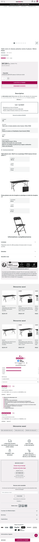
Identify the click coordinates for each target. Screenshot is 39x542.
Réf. (7, 52)
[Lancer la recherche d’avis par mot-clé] (37, 382)
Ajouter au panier (19, 82)
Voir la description (4, 55)
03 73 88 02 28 (19, 473)
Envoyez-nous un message (19, 465)
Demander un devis (19, 86)
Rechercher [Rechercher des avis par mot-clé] (19, 382)
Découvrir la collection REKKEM (19, 115)
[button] (19, 244)
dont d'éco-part (6, 65)
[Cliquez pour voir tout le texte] (37, 511)
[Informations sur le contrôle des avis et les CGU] (26, 363)
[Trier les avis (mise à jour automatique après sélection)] (20, 379)
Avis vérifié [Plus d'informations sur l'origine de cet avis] (5, 388)
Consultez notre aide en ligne (19, 468)
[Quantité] (5, 78)
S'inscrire (19, 496)
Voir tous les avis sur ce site (20, 365)
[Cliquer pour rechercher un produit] (4, 1)
